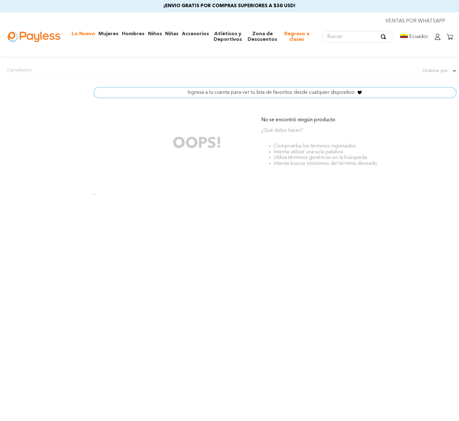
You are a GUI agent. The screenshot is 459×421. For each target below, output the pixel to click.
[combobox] (358, 37)
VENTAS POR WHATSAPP (415, 21)
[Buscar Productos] (384, 36)
